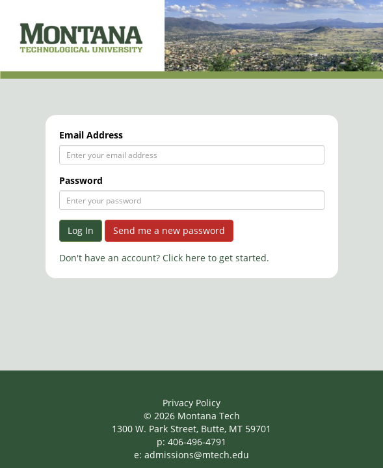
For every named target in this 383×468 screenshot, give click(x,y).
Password (81, 180)
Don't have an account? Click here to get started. (164, 258)
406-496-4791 (197, 442)
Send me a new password (169, 230)
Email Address (91, 135)
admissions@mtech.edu (196, 454)
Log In (81, 230)
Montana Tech (209, 416)
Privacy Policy (191, 402)
